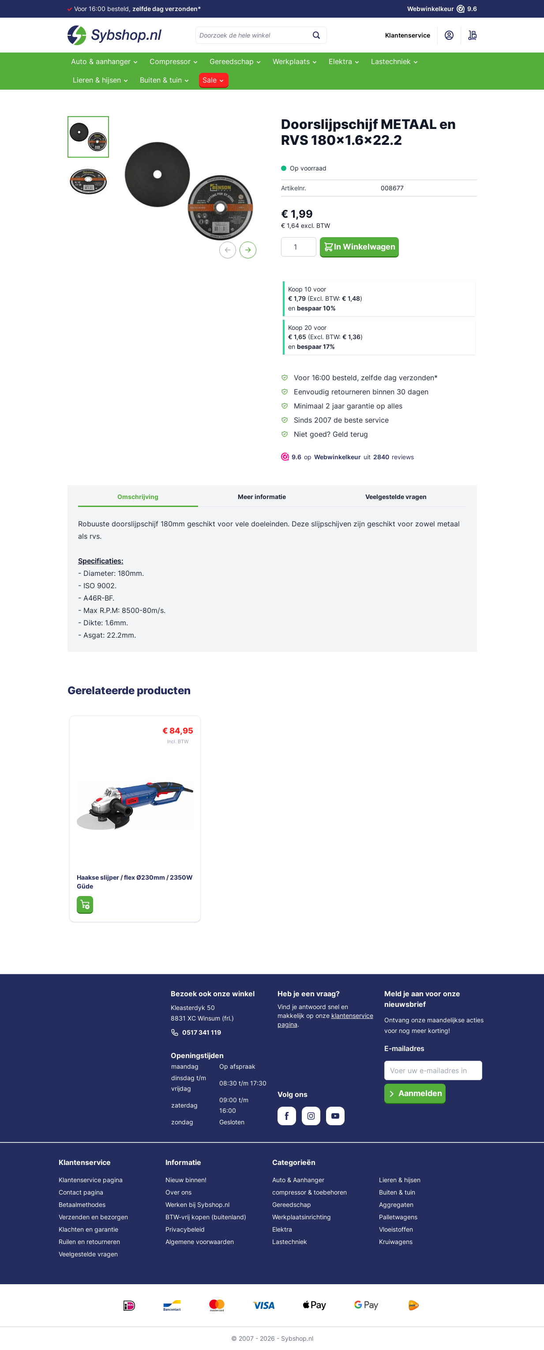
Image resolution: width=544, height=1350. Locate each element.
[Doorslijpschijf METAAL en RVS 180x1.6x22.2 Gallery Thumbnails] (88, 159)
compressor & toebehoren (309, 1192)
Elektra (282, 1229)
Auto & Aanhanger (298, 1180)
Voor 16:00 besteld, (137, 8)
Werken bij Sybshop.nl (197, 1204)
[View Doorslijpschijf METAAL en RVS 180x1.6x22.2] (88, 137)
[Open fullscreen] (188, 190)
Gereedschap (291, 1204)
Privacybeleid (185, 1229)
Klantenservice (407, 35)
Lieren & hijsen (399, 1180)
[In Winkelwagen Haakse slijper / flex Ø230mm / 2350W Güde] (85, 904)
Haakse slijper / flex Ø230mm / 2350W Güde (135, 882)
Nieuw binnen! (185, 1180)
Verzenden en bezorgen (93, 1217)
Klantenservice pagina (91, 1180)
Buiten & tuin (397, 1192)
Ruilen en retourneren (89, 1241)
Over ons (178, 1192)
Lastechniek (289, 1241)
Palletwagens (398, 1217)
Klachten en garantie (88, 1229)
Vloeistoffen (396, 1229)
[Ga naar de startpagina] (115, 35)
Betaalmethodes (82, 1204)
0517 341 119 (196, 1032)
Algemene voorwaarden (199, 1241)
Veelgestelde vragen (396, 496)
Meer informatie (262, 496)
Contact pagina (81, 1192)
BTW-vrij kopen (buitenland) (205, 1217)
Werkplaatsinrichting (301, 1217)
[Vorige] (227, 250)
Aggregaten (396, 1204)
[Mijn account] (449, 35)
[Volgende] (248, 250)
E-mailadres (404, 1048)
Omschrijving (137, 496)
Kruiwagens (396, 1241)
